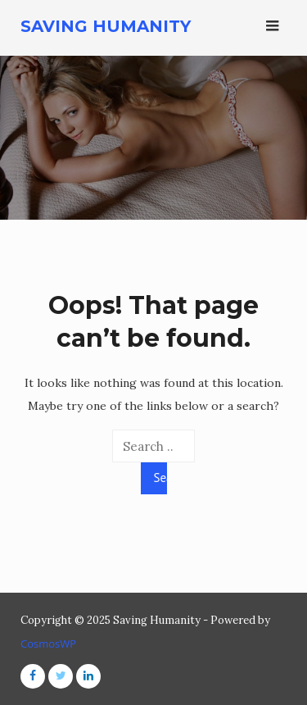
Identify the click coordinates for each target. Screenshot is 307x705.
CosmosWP (48, 643)
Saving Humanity (105, 26)
